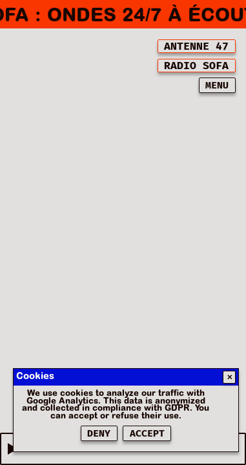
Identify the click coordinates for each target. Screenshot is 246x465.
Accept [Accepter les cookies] (147, 433)
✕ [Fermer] (229, 377)
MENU (217, 85)
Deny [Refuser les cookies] (98, 433)
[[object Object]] (197, 46)
